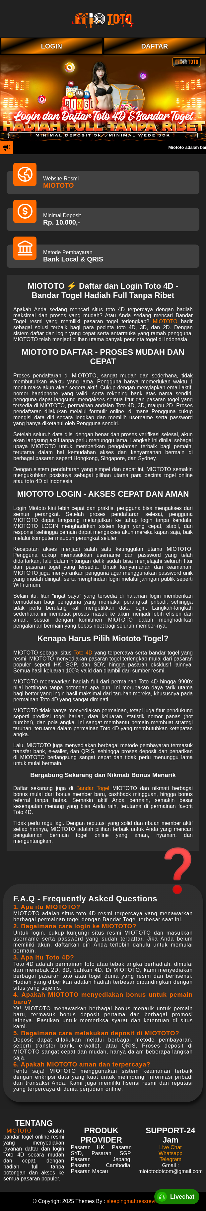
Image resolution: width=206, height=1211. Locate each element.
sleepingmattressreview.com (140, 1201)
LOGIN (51, 46)
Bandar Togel (92, 788)
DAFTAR (154, 46)
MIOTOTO (58, 185)
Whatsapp (170, 1153)
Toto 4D (82, 653)
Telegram (170, 1159)
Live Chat (170, 1147)
